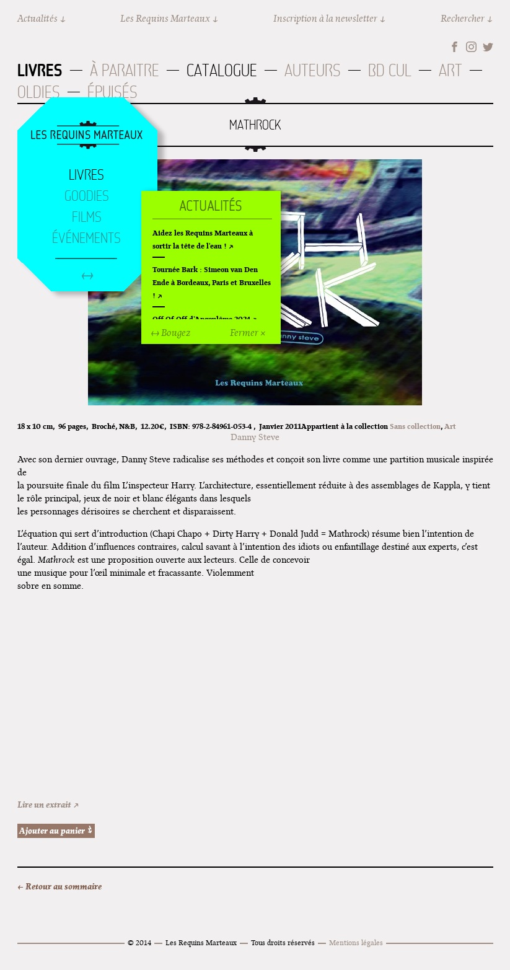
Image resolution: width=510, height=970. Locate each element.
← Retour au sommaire (59, 886)
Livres (40, 70)
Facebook (454, 47)
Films (87, 217)
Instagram (471, 47)
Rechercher (463, 18)
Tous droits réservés (283, 942)
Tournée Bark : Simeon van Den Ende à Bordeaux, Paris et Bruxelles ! (211, 282)
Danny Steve (255, 437)
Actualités (37, 18)
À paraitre (124, 70)
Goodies (86, 196)
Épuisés (112, 92)
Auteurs (312, 70)
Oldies (38, 92)
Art (450, 70)
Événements (86, 238)
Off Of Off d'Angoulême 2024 (201, 319)
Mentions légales (356, 942)
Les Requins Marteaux (165, 18)
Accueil (87, 135)
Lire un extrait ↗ (48, 804)
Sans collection (415, 426)
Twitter (488, 47)
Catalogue (222, 70)
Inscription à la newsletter (325, 18)
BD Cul (389, 70)
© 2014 (139, 942)
